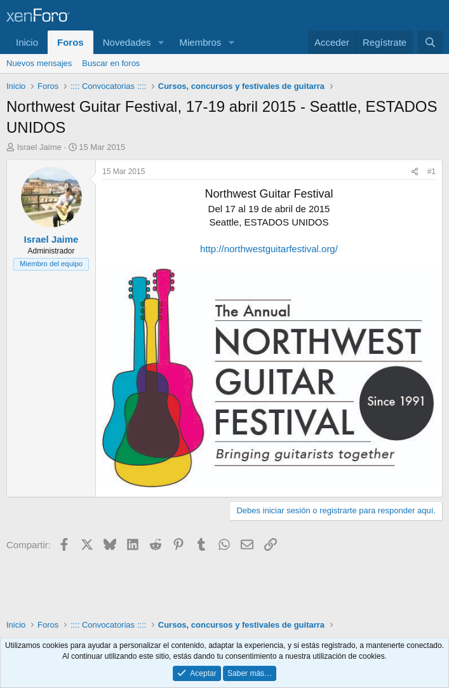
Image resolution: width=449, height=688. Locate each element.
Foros (70, 42)
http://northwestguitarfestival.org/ (269, 248)
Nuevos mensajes (39, 63)
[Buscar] (430, 42)
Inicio (27, 42)
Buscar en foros (111, 63)
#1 (431, 171)
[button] (161, 42)
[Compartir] (414, 172)
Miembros (200, 42)
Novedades (127, 42)
